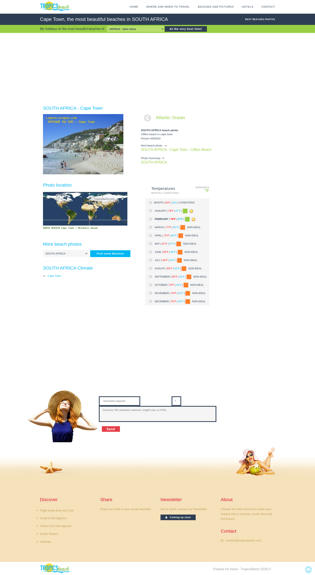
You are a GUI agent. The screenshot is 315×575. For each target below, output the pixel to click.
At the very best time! (186, 29)
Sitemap (45, 541)
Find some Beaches (110, 253)
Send (111, 429)
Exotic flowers (49, 533)
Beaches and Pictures (216, 6)
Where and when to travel (168, 6)
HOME (134, 6)
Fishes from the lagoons (56, 526)
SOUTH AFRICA (154, 162)
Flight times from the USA (57, 510)
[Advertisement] (157, 69)
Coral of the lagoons (53, 518)
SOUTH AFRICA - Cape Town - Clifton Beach (176, 150)
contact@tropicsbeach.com (243, 540)
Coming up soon (178, 517)
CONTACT (268, 6)
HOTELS (247, 6)
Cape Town (54, 275)
